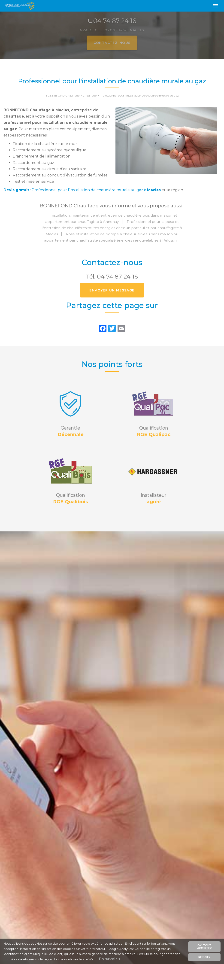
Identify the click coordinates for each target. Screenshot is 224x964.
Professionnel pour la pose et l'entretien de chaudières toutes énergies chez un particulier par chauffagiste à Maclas (112, 227)
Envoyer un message (111, 290)
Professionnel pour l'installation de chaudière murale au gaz (139, 95)
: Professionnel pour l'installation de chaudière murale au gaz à (82, 190)
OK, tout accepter (204, 947)
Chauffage (89, 95)
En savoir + (110, 959)
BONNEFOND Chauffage (62, 95)
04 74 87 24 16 (117, 276)
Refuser (204, 957)
